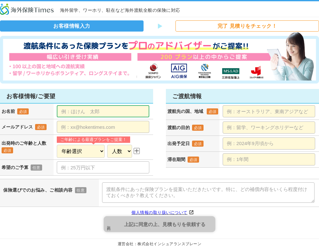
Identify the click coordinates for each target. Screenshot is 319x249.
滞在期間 (183, 159)
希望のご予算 (22, 167)
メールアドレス (24, 126)
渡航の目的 (185, 127)
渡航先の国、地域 (192, 111)
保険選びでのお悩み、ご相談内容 (44, 190)
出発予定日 (185, 143)
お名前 (15, 111)
